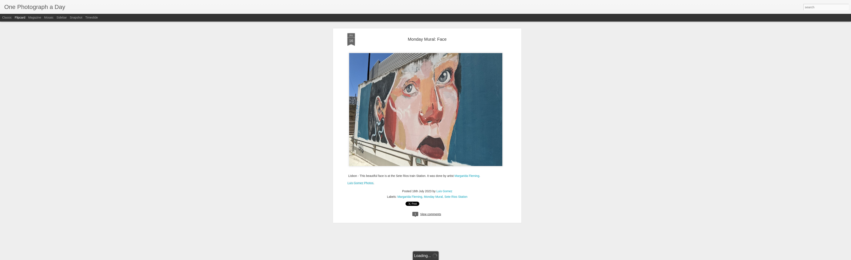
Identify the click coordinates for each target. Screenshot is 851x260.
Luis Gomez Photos (360, 101)
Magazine (34, 17)
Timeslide (91, 17)
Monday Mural (433, 114)
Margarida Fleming (466, 93)
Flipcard (20, 17)
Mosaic (48, 17)
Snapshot (76, 17)
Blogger (439, 257)
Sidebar (62, 17)
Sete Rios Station (455, 114)
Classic (7, 17)
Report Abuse (451, 257)
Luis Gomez (444, 109)
